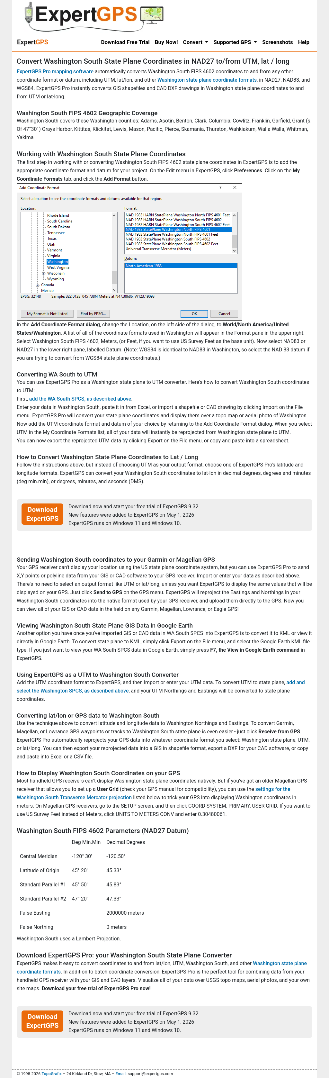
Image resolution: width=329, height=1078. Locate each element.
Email (120, 1073)
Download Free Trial (125, 42)
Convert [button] (193, 42)
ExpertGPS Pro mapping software (55, 71)
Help (303, 42)
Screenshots (277, 42)
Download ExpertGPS (42, 514)
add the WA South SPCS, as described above (80, 399)
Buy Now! (166, 42)
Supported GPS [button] (232, 42)
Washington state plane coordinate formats (207, 80)
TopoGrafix (51, 1073)
